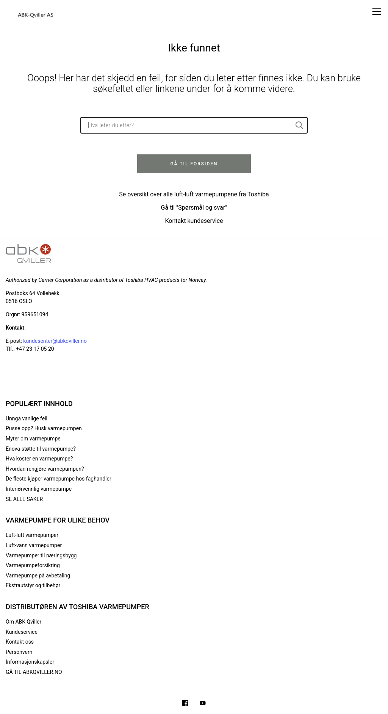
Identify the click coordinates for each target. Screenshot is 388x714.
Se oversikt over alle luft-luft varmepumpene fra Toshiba (194, 194)
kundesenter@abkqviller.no (55, 341)
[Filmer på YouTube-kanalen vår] (202, 704)
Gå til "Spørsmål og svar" (194, 207)
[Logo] (36, 11)
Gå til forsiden (193, 163)
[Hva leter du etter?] (194, 125)
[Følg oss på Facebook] (185, 704)
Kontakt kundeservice (194, 220)
